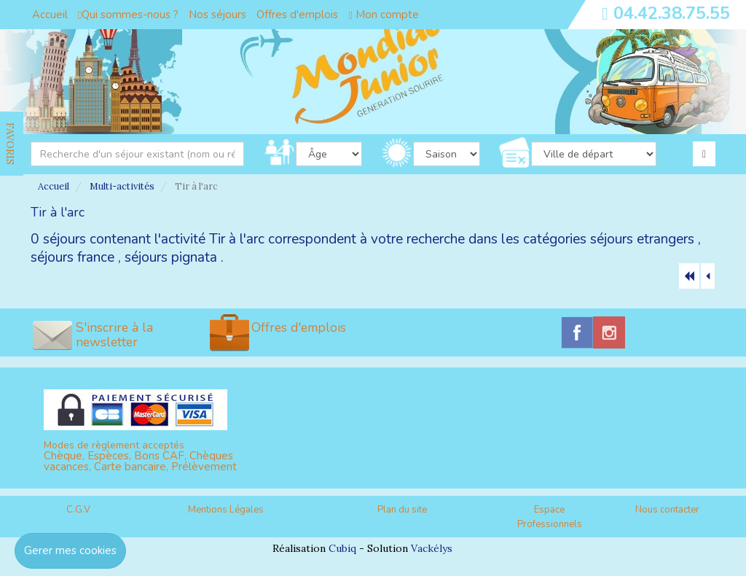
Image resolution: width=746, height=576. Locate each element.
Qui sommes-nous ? (128, 14)
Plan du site (402, 509)
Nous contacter (667, 509)
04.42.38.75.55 (671, 13)
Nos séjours (217, 14)
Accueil (50, 14)
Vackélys (431, 548)
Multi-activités (122, 186)
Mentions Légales (226, 509)
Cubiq (342, 548)
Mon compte (383, 14)
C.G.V (78, 509)
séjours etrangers (642, 239)
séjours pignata (171, 257)
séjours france (72, 257)
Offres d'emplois (297, 14)
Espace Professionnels (549, 517)
